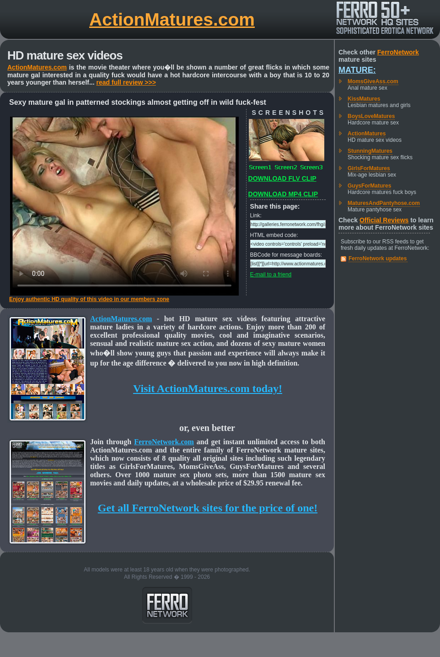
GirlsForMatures (369, 168)
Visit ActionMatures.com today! (207, 388)
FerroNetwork (398, 52)
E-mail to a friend (271, 274)
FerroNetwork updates (378, 258)
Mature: (357, 70)
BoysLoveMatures (371, 116)
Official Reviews (384, 220)
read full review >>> (126, 82)
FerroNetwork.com (164, 442)
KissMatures (364, 99)
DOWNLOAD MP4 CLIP (283, 194)
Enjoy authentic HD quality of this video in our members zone (89, 299)
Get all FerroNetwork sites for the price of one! (207, 508)
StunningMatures (370, 151)
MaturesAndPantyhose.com (384, 203)
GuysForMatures (369, 186)
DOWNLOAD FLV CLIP (282, 178)
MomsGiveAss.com (373, 81)
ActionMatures (367, 133)
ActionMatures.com (172, 19)
